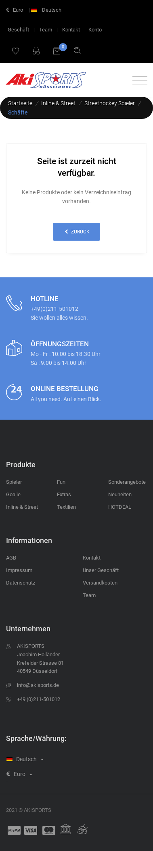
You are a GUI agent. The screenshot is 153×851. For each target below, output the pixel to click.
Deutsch (47, 10)
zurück (76, 232)
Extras (64, 494)
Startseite (20, 103)
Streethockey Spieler (109, 103)
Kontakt (71, 30)
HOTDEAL (119, 507)
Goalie (13, 494)
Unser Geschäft (101, 570)
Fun (61, 482)
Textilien (66, 507)
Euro (14, 10)
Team (45, 30)
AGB (11, 558)
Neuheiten (120, 494)
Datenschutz (20, 583)
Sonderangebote (127, 482)
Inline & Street (58, 103)
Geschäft (18, 30)
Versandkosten (100, 583)
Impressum (19, 570)
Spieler (14, 482)
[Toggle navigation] (137, 81)
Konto (95, 30)
